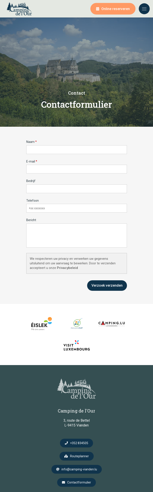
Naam (30, 142)
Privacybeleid (67, 268)
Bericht (31, 220)
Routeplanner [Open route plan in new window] (79, 456)
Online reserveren (115, 9)
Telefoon (32, 200)
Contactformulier (79, 482)
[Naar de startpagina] (19, 9)
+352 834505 (79, 443)
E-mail (30, 161)
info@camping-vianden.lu (79, 469)
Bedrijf (30, 181)
